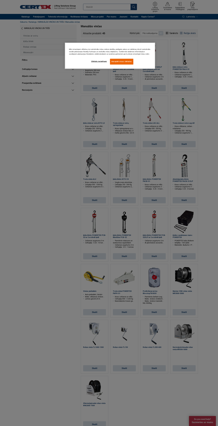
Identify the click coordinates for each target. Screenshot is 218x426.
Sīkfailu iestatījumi (99, 61)
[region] (110, 56)
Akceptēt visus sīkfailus (122, 61)
